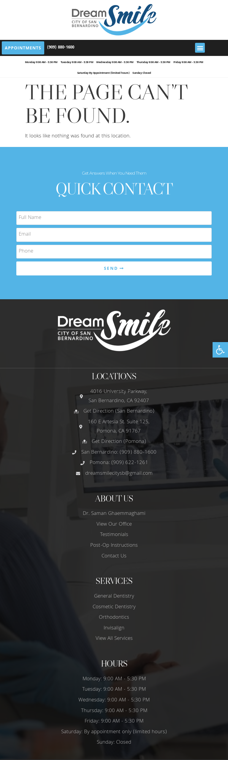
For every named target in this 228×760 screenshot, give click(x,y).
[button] (220, 350)
